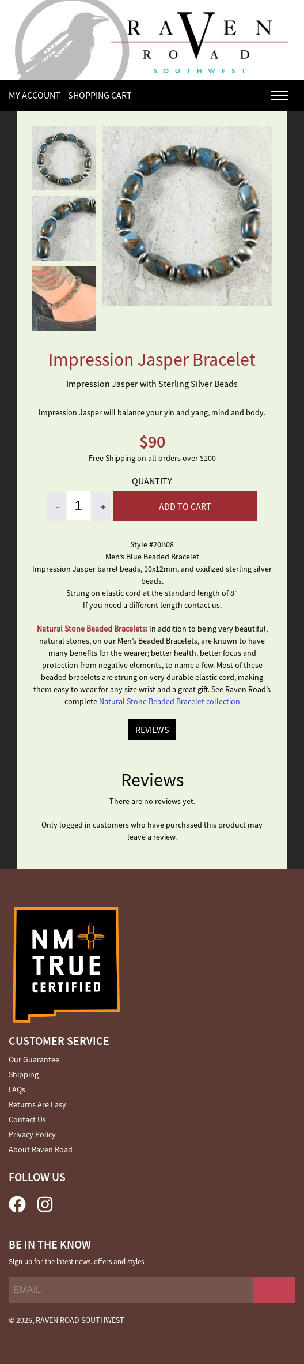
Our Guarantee (34, 1059)
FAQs (17, 1089)
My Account (34, 95)
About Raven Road (41, 1149)
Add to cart (185, 506)
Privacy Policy (32, 1134)
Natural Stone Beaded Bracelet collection (169, 701)
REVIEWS (152, 729)
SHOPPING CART (100, 95)
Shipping (24, 1074)
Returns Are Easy (37, 1104)
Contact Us (27, 1119)
